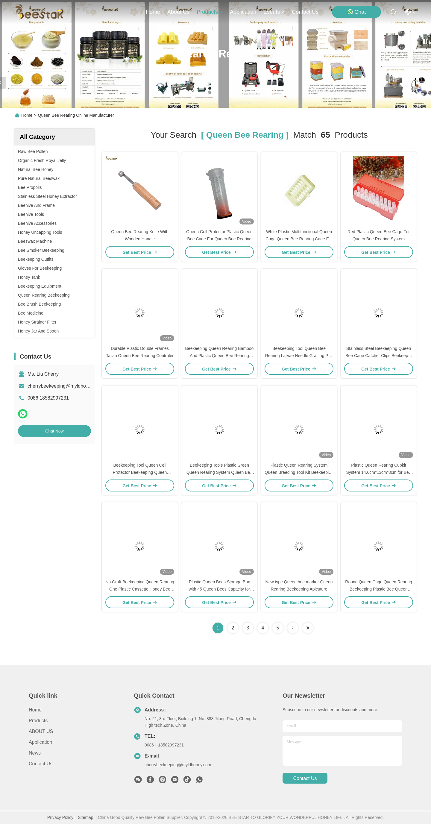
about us (178, 12)
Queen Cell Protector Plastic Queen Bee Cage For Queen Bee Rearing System (219, 238)
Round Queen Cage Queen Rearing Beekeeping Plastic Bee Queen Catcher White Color (378, 589)
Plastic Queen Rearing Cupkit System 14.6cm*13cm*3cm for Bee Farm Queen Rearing (378, 472)
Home (153, 12)
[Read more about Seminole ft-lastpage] (307, 628)
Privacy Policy (60, 817)
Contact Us (40, 763)
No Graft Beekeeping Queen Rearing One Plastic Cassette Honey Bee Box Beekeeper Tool (139, 589)
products (210, 12)
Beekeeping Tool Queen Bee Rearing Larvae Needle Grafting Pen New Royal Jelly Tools (299, 355)
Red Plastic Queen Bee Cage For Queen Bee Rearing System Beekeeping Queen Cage (378, 238)
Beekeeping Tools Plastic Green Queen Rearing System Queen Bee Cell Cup (219, 472)
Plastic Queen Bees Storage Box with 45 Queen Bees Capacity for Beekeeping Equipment (219, 589)
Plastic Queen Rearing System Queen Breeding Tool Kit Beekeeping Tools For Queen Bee (299, 472)
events (274, 12)
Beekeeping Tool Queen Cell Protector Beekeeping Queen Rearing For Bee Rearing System (140, 472)
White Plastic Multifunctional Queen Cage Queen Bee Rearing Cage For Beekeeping (298, 238)
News (35, 752)
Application (40, 742)
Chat (356, 12)
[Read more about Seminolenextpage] (292, 628)
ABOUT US (41, 731)
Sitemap (85, 817)
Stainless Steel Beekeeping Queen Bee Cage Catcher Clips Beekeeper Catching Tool (378, 355)
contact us (305, 12)
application (243, 12)
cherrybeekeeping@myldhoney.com (66, 386)
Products (38, 720)
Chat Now (54, 431)
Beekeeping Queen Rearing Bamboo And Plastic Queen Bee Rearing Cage (219, 355)
